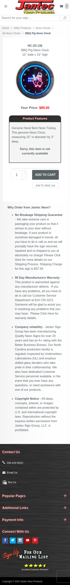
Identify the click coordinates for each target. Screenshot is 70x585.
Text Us (9, 482)
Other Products (22, 28)
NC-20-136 (35, 45)
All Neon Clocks (11, 33)
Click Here (47, 313)
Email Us (12, 472)
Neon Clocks (43, 28)
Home (5, 28)
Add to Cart (45, 174)
